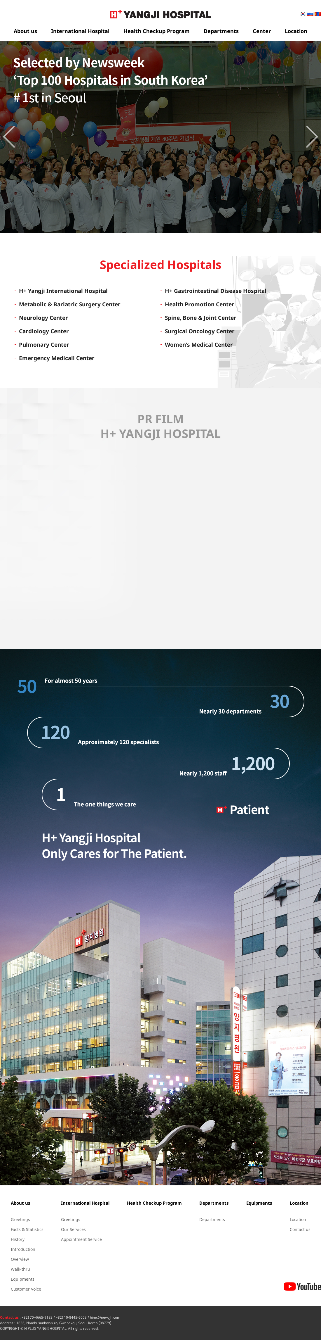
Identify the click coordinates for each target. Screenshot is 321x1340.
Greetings (20, 1219)
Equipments (22, 1279)
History (18, 1239)
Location (296, 30)
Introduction (23, 1249)
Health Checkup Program (156, 30)
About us (25, 30)
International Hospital (80, 30)
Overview (20, 1259)
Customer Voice (26, 1289)
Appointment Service (81, 1239)
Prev (9, 137)
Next (312, 137)
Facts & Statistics (27, 1229)
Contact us (300, 1229)
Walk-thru (20, 1269)
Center (262, 30)
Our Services (73, 1229)
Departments (221, 30)
